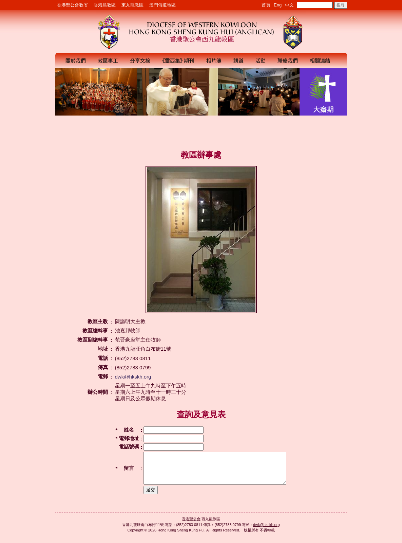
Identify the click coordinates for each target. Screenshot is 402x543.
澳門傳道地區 (162, 4)
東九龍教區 (132, 4)
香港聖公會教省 (72, 4)
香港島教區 (105, 4)
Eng (278, 4)
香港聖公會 (191, 525)
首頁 (266, 4)
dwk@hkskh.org (133, 377)
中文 (289, 4)
